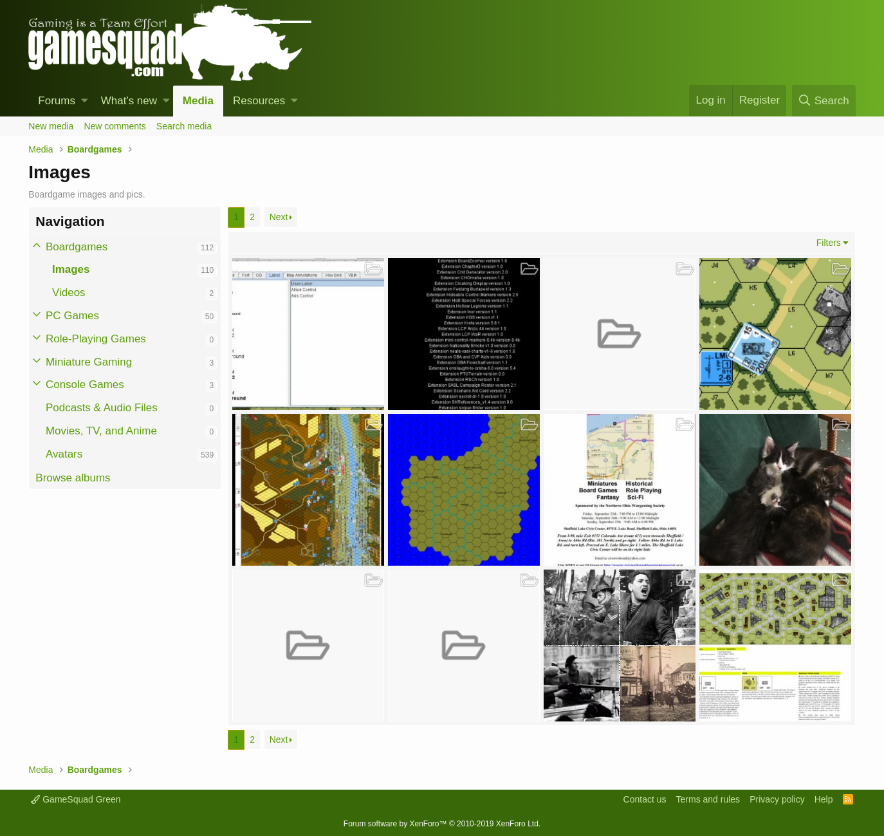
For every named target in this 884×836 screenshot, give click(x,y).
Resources (259, 101)
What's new (129, 101)
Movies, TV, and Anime (101, 431)
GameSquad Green (75, 799)
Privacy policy (777, 799)
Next (279, 217)
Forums (56, 101)
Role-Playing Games (96, 339)
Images (71, 269)
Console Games (85, 384)
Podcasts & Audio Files (102, 408)
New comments (114, 126)
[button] (84, 101)
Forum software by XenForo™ (442, 823)
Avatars (64, 454)
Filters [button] (828, 242)
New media (50, 126)
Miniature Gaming (89, 362)
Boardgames (76, 247)
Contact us (645, 799)
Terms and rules (708, 799)
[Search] (824, 100)
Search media (184, 126)
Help (824, 799)
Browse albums (72, 478)
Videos (69, 292)
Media (198, 101)
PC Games (72, 316)
